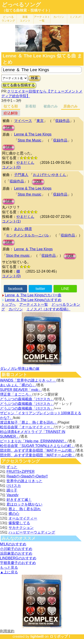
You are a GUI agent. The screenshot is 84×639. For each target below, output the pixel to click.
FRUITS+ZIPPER (20, 471)
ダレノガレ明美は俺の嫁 (19, 368)
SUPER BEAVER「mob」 (21, 390)
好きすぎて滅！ (19, 499)
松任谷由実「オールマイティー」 (27, 427)
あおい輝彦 (23, 229)
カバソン (58, 16)
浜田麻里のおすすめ (16, 553)
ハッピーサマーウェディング (32, 532)
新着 (25, 18)
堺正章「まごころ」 (16, 394)
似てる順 (11, 106)
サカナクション (21, 528)
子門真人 (21, 175)
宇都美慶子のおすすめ (18, 563)
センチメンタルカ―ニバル (27, 235)
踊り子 (11, 490)
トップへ (8, 304)
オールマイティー (23, 518)
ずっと (11, 467)
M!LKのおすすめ (13, 544)
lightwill (37, 636)
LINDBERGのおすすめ (18, 558)
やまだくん (25, 162)
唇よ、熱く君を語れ (25, 509)
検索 (34, 78)
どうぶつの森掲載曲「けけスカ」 (27, 399)
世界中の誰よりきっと (24, 481)
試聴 (8, 127)
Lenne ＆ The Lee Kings (33, 249)
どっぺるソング (21, 5)
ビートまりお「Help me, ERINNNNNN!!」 (33, 441)
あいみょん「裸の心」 (18, 385)
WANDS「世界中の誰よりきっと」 (28, 380)
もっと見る (9, 567)
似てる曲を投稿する (19, 85)
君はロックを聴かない (24, 504)
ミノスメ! (75, 16)
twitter (40, 289)
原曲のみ (70, 106)
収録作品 (62, 121)
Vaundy (12, 495)
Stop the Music (29, 140)
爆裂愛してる (19, 523)
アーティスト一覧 (33, 304)
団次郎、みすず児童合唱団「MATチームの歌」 (37, 450)
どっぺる (8, 18)
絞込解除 (11, 113)
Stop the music (29, 194)
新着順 (30, 106)
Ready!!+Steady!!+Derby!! (27, 476)
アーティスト (42, 18)
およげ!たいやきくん (49, 175)
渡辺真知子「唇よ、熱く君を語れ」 (28, 422)
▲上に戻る (9, 572)
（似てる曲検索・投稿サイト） (27, 10)
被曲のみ (50, 106)
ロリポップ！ (60, 636)
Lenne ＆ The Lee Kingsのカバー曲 (33, 295)
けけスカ (13, 485)
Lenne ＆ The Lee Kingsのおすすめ (33, 300)
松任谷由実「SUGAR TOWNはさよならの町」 (37, 446)
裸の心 (14, 514)
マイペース (23, 121)
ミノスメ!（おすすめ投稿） (48, 309)
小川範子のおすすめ (16, 549)
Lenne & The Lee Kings (33, 134)
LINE (65, 289)
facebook (15, 289)
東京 (40, 121)
